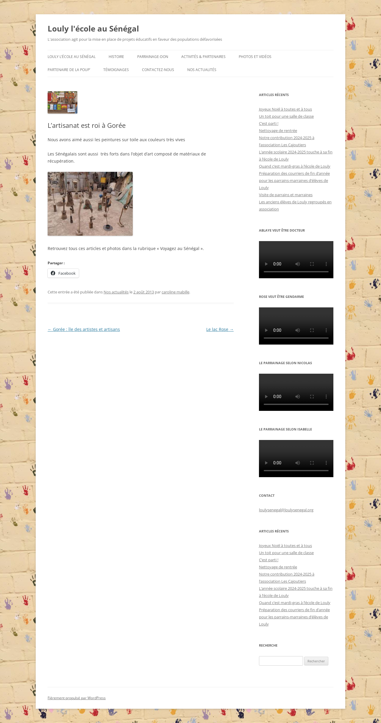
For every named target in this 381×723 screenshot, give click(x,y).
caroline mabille (175, 292)
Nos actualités (201, 69)
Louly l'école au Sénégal (93, 28)
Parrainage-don (152, 56)
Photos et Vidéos (255, 56)
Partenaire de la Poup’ (69, 69)
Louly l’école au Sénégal (72, 56)
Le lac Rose (220, 329)
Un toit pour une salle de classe (286, 116)
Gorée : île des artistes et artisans (84, 329)
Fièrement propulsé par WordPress (77, 697)
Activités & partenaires (203, 56)
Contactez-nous (158, 69)
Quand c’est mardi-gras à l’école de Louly (294, 166)
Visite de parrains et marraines (286, 194)
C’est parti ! (268, 123)
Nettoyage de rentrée (278, 130)
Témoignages (116, 69)
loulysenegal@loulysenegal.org (286, 510)
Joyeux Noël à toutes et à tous (285, 109)
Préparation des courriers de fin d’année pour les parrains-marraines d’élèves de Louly (294, 180)
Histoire (116, 56)
